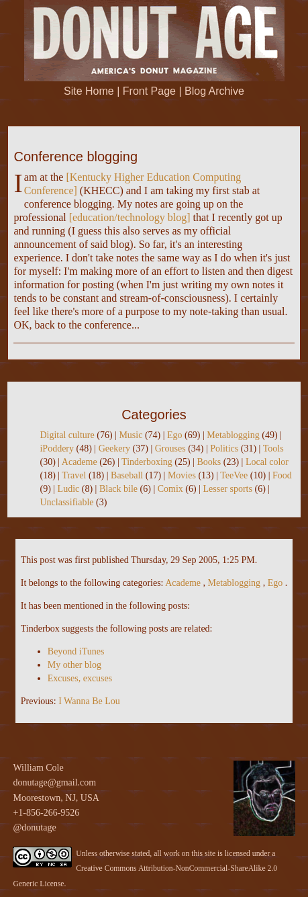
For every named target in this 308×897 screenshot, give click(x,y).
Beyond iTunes (76, 651)
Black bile (118, 489)
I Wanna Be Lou (89, 701)
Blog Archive (214, 91)
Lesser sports (227, 489)
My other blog (74, 665)
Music (130, 435)
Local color (267, 462)
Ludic (69, 489)
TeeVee (234, 475)
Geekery (114, 448)
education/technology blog (129, 217)
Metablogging (233, 435)
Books (209, 462)
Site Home (89, 91)
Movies (182, 475)
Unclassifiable (66, 502)
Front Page (149, 91)
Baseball (127, 475)
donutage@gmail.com (54, 782)
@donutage (34, 827)
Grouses (170, 448)
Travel (74, 475)
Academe (79, 462)
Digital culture (67, 435)
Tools (273, 448)
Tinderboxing (146, 462)
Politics (224, 448)
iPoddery (57, 448)
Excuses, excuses (80, 678)
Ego (175, 435)
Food (282, 475)
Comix (170, 489)
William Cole (38, 768)
